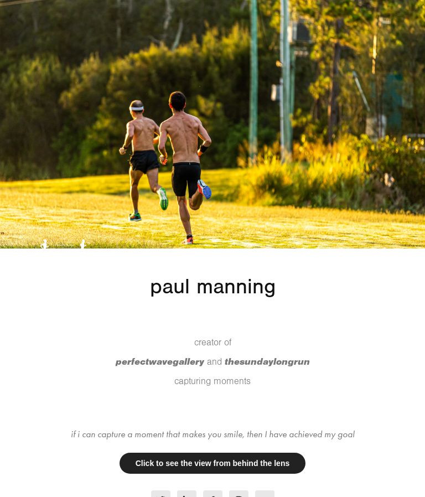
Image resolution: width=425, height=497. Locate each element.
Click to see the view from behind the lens (213, 463)
